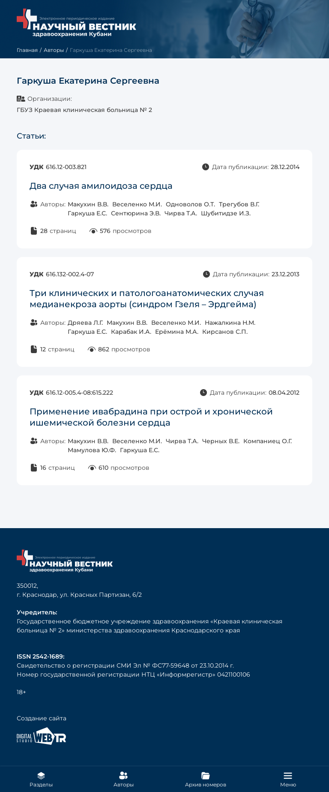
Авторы (54, 50)
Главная (27, 50)
